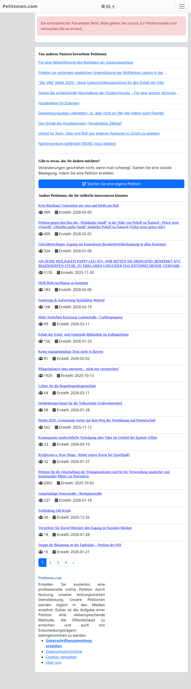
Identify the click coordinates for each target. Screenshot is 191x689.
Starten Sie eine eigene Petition (111, 183)
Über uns (53, 662)
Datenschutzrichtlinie (64, 651)
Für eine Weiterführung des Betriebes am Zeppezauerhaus (85, 62)
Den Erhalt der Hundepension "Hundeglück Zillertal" (80, 123)
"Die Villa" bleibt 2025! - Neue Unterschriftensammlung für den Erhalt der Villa (101, 83)
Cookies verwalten (61, 656)
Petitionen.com (20, 6)
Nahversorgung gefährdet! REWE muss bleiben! (77, 144)
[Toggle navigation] (182, 6)
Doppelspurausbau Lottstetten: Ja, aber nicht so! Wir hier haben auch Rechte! (101, 113)
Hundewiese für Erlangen (58, 103)
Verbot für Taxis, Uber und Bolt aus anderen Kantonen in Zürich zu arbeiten (99, 133)
